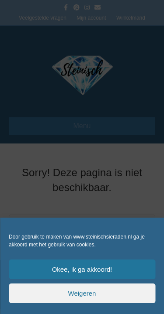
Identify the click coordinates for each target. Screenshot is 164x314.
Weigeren (82, 293)
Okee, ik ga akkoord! (82, 269)
